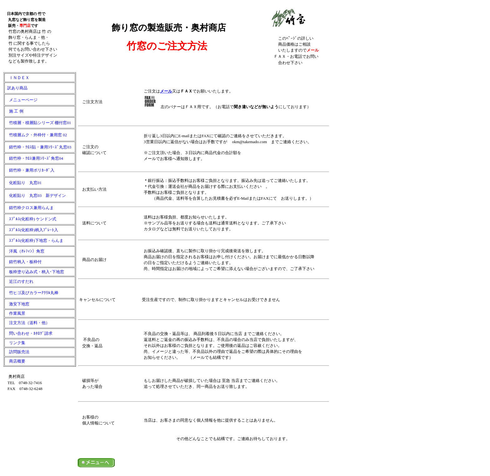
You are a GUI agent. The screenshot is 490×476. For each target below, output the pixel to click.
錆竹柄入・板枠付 (23, 261)
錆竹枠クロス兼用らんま (29, 207)
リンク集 (15, 342)
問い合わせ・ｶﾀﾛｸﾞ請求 (28, 333)
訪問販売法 (17, 351)
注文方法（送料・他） (27, 322)
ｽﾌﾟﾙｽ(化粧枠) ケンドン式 (32, 219)
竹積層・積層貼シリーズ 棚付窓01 (38, 122)
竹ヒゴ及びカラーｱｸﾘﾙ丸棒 (31, 292)
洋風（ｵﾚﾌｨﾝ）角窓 (24, 251)
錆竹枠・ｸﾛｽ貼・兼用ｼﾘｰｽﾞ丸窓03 (38, 147)
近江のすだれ (19, 281)
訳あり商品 (16, 88)
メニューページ (21, 100)
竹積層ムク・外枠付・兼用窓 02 (36, 135)
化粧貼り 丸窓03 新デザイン (35, 195)
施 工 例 (14, 111)
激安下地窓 (17, 304)
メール (166, 91)
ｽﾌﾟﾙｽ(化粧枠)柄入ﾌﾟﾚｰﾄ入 (31, 230)
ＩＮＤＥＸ (17, 77)
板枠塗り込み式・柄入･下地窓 (34, 271)
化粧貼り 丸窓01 (23, 182)
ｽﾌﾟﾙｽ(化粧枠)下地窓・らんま (34, 240)
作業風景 (15, 313)
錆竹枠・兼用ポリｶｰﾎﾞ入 (29, 170)
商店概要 (15, 361)
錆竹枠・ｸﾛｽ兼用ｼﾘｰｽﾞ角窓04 (34, 158)
